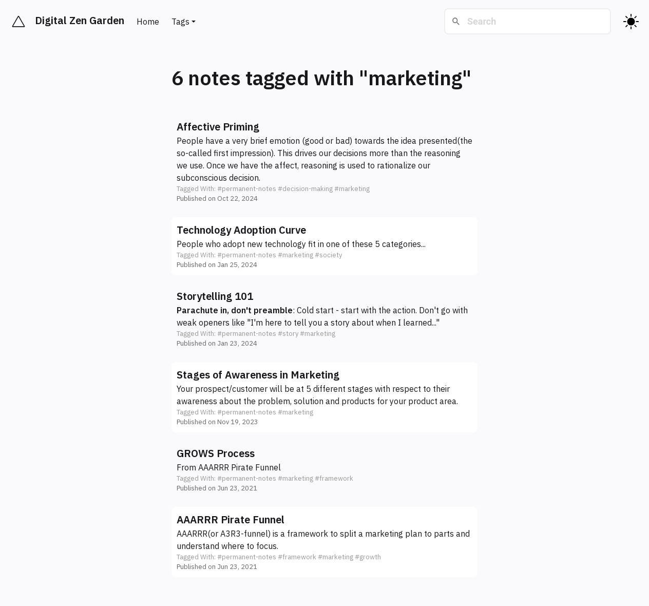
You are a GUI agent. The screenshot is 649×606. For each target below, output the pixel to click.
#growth (368, 557)
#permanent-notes (246, 188)
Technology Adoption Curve (241, 230)
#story (288, 333)
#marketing (352, 188)
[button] (324, 161)
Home (148, 21)
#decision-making (305, 188)
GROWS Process (216, 453)
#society (328, 255)
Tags (180, 21)
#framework (334, 478)
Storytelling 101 (215, 296)
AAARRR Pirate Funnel (239, 467)
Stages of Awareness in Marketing (258, 375)
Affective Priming (218, 127)
